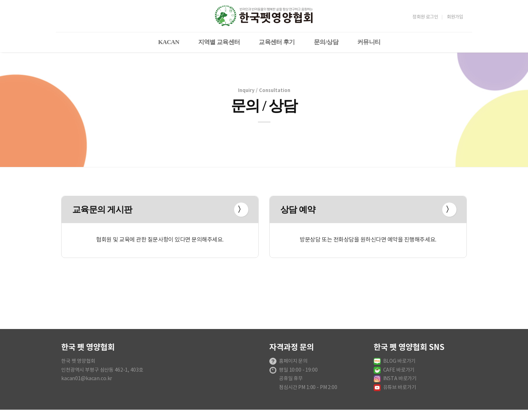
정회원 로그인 (425, 17)
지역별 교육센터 (219, 42)
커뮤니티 (368, 42)
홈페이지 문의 (293, 361)
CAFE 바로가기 (399, 370)
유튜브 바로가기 (399, 387)
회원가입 (455, 17)
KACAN (168, 42)
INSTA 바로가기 (400, 379)
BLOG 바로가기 (399, 361)
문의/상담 (326, 42)
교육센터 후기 (277, 42)
